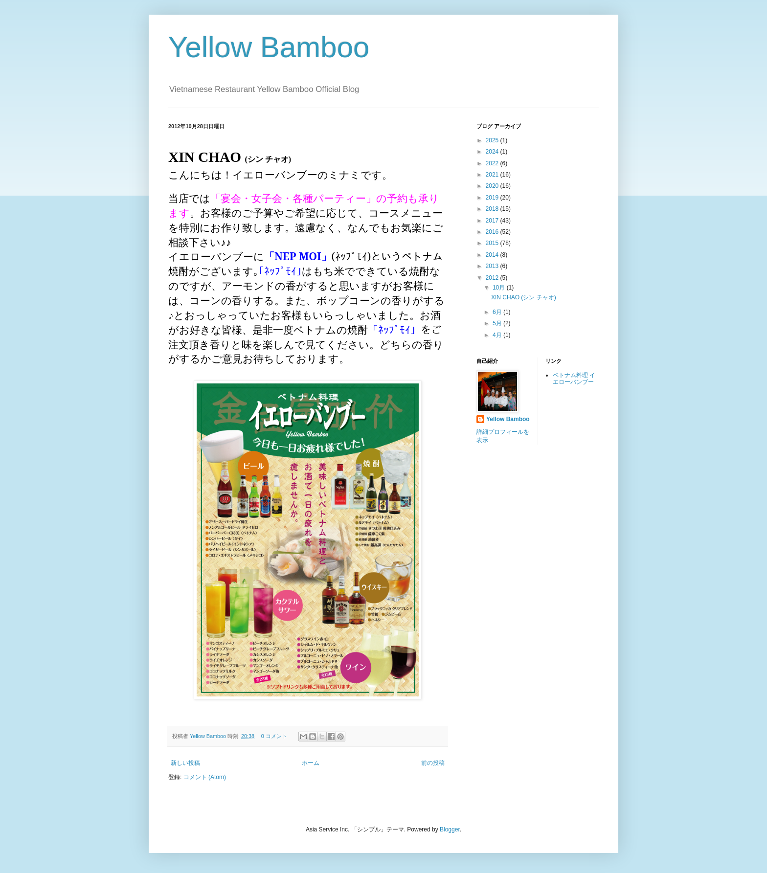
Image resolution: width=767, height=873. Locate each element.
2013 (493, 266)
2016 (493, 231)
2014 (493, 254)
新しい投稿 (185, 763)
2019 (493, 197)
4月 (498, 335)
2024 (493, 151)
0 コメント (274, 736)
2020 (493, 185)
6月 (498, 312)
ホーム (310, 763)
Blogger (450, 829)
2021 (493, 174)
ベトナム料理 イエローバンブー (574, 378)
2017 (493, 220)
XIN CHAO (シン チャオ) (523, 297)
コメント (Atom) (204, 777)
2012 (493, 277)
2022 (493, 163)
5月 (498, 323)
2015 (493, 243)
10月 (500, 287)
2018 (493, 208)
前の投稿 (433, 763)
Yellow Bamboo (268, 47)
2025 (493, 140)
